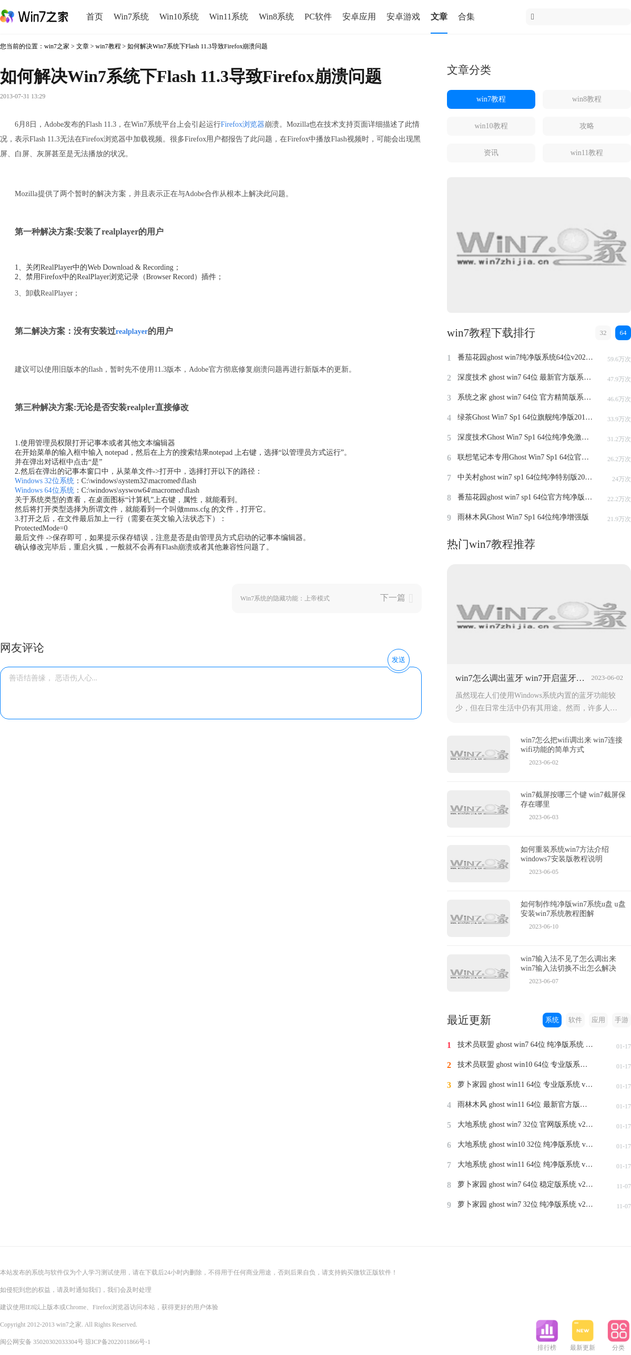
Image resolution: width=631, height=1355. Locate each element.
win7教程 (108, 46)
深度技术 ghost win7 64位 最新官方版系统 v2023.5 (525, 377)
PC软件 (318, 16)
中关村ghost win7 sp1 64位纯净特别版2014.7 (525, 477)
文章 (439, 16)
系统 (552, 1020)
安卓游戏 (403, 16)
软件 (575, 1020)
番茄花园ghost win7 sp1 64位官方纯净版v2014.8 (525, 497)
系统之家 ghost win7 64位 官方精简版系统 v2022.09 (525, 397)
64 (623, 333)
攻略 (586, 126)
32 (603, 333)
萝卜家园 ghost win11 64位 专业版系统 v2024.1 (525, 1084)
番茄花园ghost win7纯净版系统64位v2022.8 (525, 357)
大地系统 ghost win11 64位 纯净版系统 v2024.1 (525, 1164)
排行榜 (546, 1344)
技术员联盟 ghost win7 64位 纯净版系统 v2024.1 (525, 1044)
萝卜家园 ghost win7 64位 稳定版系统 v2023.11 (525, 1184)
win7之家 (56, 46)
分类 (618, 1344)
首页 (94, 16)
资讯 (491, 153)
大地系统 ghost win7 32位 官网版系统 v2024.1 (525, 1124)
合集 (466, 16)
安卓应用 (359, 16)
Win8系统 (276, 16)
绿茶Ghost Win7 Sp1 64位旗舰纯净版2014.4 (525, 417)
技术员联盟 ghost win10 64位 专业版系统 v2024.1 (525, 1064)
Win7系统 (131, 16)
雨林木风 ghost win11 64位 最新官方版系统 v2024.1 (525, 1104)
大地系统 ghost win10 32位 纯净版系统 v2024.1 (525, 1144)
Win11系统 (228, 16)
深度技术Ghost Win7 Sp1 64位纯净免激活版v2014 (525, 437)
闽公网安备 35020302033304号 (42, 1342)
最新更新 (582, 1344)
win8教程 (587, 99)
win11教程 (587, 153)
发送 (398, 660)
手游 (621, 1020)
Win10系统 (179, 16)
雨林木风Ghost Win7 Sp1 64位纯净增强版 (523, 517)
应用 (598, 1020)
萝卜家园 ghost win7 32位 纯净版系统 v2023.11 (525, 1204)
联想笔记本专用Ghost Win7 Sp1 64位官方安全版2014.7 (525, 457)
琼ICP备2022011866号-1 (117, 1342)
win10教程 (491, 126)
